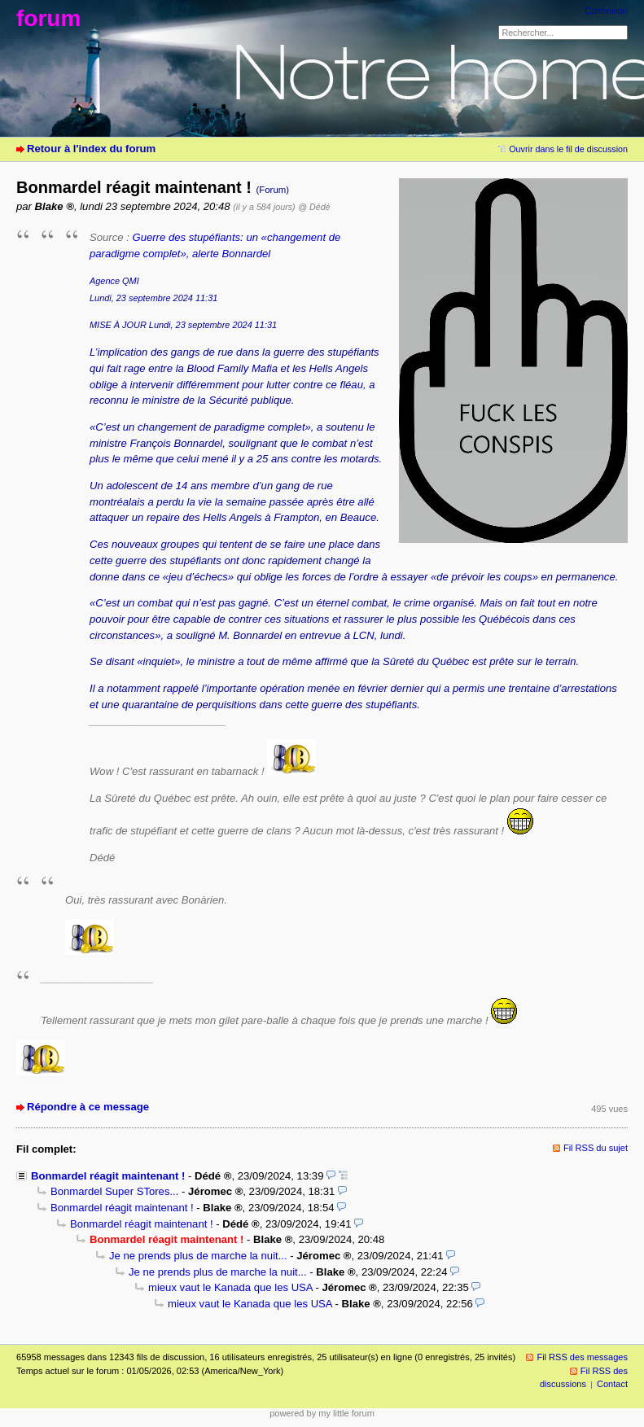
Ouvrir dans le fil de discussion (568, 149)
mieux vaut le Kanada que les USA (230, 1287)
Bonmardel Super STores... (114, 1191)
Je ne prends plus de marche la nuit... (198, 1256)
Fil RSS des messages (582, 1357)
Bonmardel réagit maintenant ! (108, 1176)
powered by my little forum (322, 1413)
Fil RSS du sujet (595, 1148)
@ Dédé (314, 207)
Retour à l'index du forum (91, 148)
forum (48, 18)
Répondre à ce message (88, 1107)
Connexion (606, 10)
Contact (612, 1384)
